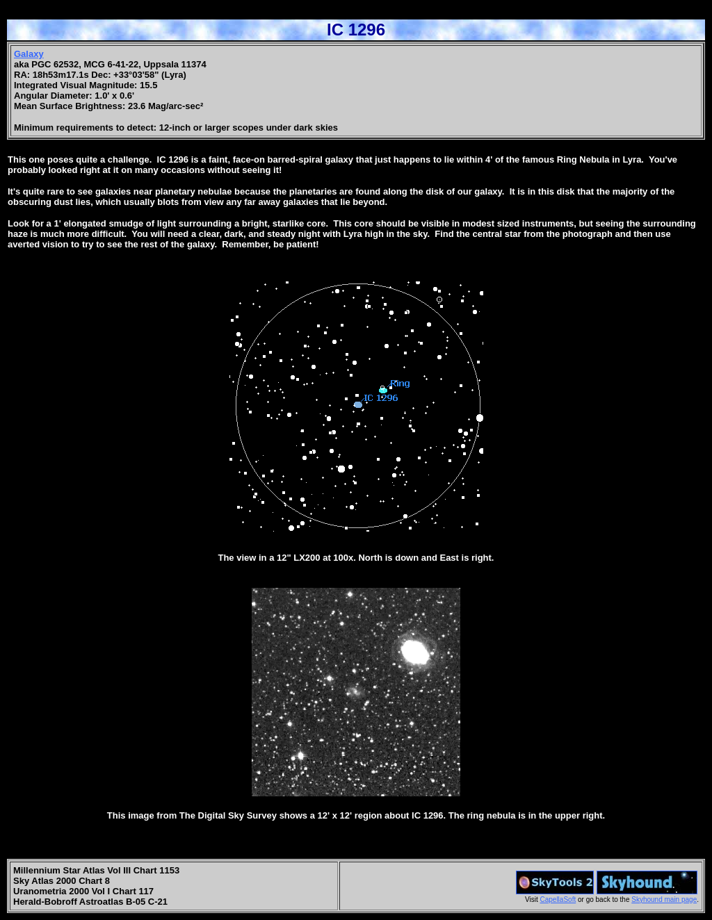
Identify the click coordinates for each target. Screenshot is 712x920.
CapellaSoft (558, 899)
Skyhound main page (664, 899)
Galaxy (29, 54)
